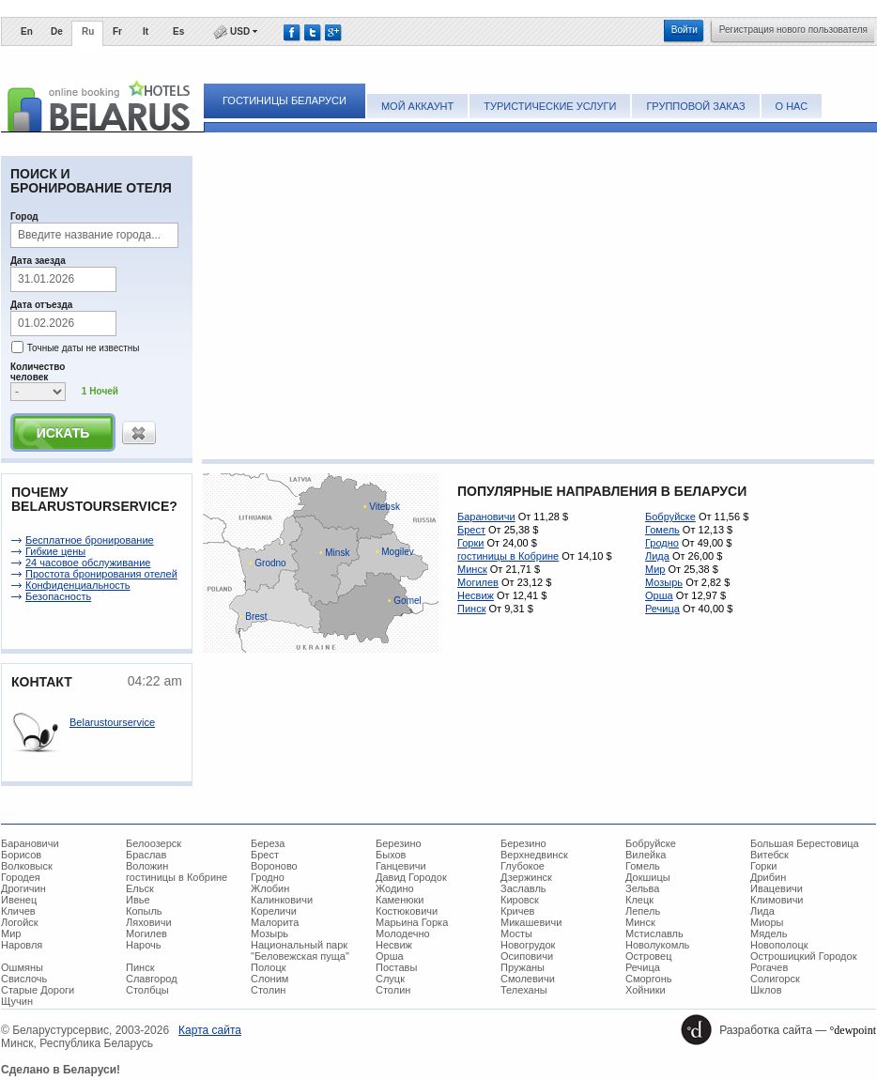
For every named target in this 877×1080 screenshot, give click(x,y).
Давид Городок (411, 877)
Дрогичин (23, 888)
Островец (648, 956)
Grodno (267, 563)
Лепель (642, 911)
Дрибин (768, 877)
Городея (20, 877)
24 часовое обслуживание (87, 562)
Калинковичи (282, 899)
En (27, 31)
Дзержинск (526, 877)
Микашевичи (531, 922)
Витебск (769, 854)
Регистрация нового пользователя (793, 29)
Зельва (642, 888)
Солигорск (775, 978)
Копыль (144, 911)
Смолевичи (527, 978)
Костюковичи (407, 911)
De (57, 31)
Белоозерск (153, 843)
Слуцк (390, 978)
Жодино (395, 888)
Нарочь (144, 944)
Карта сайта (209, 1030)
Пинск (471, 608)
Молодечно (403, 933)
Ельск (140, 888)
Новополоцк (779, 944)
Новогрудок (527, 944)
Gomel (405, 600)
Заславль (523, 888)
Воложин (147, 866)
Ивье (138, 899)
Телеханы (523, 989)
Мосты (516, 933)
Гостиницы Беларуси (284, 100)
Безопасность (58, 596)
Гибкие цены (55, 551)
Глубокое (522, 866)
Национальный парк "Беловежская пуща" (300, 950)
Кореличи (274, 911)
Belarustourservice (112, 722)
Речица (662, 608)
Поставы (396, 967)
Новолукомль (657, 944)
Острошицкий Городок (803, 956)
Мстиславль (654, 933)
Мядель (768, 933)
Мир (655, 569)
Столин (268, 989)
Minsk (334, 553)
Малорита (275, 922)
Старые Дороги (37, 989)
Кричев (517, 911)
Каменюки (400, 899)
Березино (399, 843)
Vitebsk (381, 506)
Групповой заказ (695, 106)
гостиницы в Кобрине (508, 556)
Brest (253, 616)
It (145, 31)
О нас (792, 106)
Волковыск (27, 866)
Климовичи (777, 899)
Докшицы (647, 877)
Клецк (639, 899)
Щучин (17, 1001)
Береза (268, 843)
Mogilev (395, 552)
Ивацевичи (776, 888)
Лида (657, 556)
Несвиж (475, 595)
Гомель (662, 529)
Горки (470, 542)
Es (178, 31)
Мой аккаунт (417, 106)
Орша (659, 595)
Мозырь (664, 582)
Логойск (19, 922)
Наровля (21, 944)
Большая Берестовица (804, 843)
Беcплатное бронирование (89, 540)
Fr (117, 31)
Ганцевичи (401, 866)
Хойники (645, 989)
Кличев (18, 911)
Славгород (151, 978)
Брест (471, 529)
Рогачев (769, 967)
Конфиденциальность (78, 585)
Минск (472, 569)
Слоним (269, 978)
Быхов (391, 854)
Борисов (21, 854)
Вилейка (645, 854)
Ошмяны (22, 967)
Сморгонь (648, 978)
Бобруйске (670, 516)
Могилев (478, 582)
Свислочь (24, 978)
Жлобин (270, 888)
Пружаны (522, 967)
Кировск (519, 899)
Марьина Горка (412, 922)
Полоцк (268, 967)
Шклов (766, 989)
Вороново (274, 866)
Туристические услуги (550, 106)
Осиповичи (526, 956)
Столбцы (147, 989)
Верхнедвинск (534, 854)
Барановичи (486, 516)
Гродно (662, 542)
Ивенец (19, 899)
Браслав (146, 854)
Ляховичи (149, 922)
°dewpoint (853, 1030)
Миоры (766, 922)
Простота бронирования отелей (101, 573)
